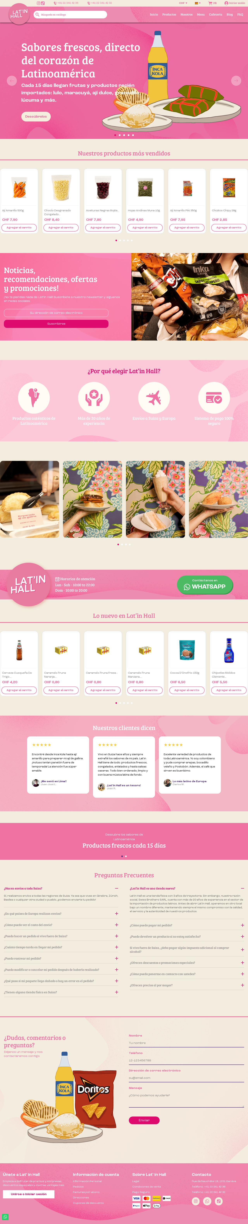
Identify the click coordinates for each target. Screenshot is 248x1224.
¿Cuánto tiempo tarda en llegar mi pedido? (61, 947)
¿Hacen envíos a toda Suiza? (61, 888)
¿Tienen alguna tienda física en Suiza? (61, 992)
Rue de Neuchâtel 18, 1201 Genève (214, 1181)
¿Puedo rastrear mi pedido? (61, 958)
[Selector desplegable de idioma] (198, 3)
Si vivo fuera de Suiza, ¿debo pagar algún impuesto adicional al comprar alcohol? (187, 950)
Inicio (154, 14)
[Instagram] (196, 1201)
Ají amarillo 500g (13, 210)
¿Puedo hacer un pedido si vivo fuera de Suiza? (61, 936)
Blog (230, 14)
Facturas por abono (86, 1192)
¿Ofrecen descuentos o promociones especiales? (187, 962)
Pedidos (78, 1186)
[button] (18, 81)
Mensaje (135, 1088)
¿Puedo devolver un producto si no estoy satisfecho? (187, 936)
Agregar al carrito (19, 227)
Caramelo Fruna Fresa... (102, 673)
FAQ (240, 14)
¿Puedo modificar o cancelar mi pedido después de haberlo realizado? (61, 969)
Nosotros (187, 14)
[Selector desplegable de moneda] (183, 3)
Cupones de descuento (88, 1203)
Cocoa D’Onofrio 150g (184, 673)
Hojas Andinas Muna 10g (144, 210)
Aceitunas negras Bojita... (102, 210)
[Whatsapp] (207, 1201)
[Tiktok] (219, 1201)
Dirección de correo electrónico (155, 1070)
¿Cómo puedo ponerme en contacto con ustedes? (187, 974)
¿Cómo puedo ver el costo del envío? (61, 925)
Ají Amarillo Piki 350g (183, 210)
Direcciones (81, 1197)
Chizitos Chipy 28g (224, 210)
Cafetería (215, 14)
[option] (124, 81)
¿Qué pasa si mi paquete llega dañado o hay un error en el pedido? (61, 981)
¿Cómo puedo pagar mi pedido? (187, 925)
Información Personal (87, 1181)
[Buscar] (70, 14)
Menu (201, 14)
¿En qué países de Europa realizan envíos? (61, 913)
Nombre (135, 1035)
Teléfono (136, 1053)
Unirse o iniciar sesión (28, 1194)
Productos (169, 14)
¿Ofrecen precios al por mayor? (187, 985)
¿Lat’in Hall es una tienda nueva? (187, 888)
